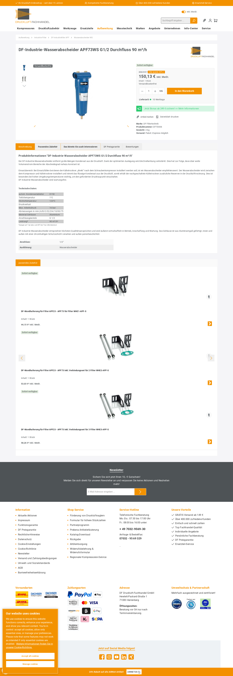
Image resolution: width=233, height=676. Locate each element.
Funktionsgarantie (28, 525)
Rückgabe (75, 539)
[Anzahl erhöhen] (155, 91)
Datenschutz (25, 539)
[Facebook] (102, 657)
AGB (20, 567)
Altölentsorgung (78, 544)
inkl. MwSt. (189, 12)
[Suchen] (193, 21)
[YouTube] (116, 657)
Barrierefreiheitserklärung (31, 572)
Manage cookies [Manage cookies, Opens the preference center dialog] (30, 664)
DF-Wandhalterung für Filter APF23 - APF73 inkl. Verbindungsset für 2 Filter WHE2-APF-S (65, 370)
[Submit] (140, 491)
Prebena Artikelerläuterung (84, 529)
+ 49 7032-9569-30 (132, 529)
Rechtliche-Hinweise (29, 534)
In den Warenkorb (184, 91)
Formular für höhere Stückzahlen (88, 520)
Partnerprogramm (79, 525)
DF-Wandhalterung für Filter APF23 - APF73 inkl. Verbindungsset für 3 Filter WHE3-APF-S (65, 429)
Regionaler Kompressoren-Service (88, 557)
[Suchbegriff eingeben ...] (175, 21)
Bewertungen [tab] (132, 147)
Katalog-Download (80, 534)
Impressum (24, 520)
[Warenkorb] (216, 21)
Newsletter (23, 553)
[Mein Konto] (210, 21)
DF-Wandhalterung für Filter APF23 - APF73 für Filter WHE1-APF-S (53, 311)
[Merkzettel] (205, 21)
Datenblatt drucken (169, 117)
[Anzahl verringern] (142, 91)
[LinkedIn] (124, 657)
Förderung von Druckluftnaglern (87, 515)
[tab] (25, 146)
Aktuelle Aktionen (27, 515)
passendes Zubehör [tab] (28, 263)
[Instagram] (109, 657)
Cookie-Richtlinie (27, 548)
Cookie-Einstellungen (29, 544)
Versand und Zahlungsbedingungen (37, 558)
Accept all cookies (30, 656)
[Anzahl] (148, 91)
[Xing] (131, 657)
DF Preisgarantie (27, 529)
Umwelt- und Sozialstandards (34, 563)
